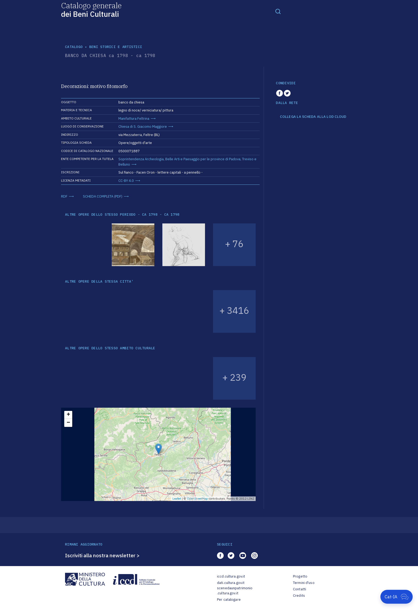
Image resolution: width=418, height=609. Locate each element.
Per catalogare (229, 599)
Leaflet (176, 498)
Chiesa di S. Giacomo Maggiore (142, 126)
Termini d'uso (304, 582)
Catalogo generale (91, 9)
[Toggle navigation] (278, 11)
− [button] (68, 423)
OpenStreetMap (197, 498)
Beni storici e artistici (115, 47)
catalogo (74, 47)
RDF (64, 196)
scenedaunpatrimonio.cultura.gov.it (234, 591)
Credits (299, 595)
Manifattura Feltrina (133, 118)
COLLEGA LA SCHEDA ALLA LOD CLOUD (313, 117)
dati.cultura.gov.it (230, 582)
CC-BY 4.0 (126, 180)
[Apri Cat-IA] (396, 597)
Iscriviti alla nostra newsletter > (102, 555)
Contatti (299, 589)
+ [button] (68, 415)
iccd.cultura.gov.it (231, 576)
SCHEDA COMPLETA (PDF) (102, 196)
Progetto (300, 576)
